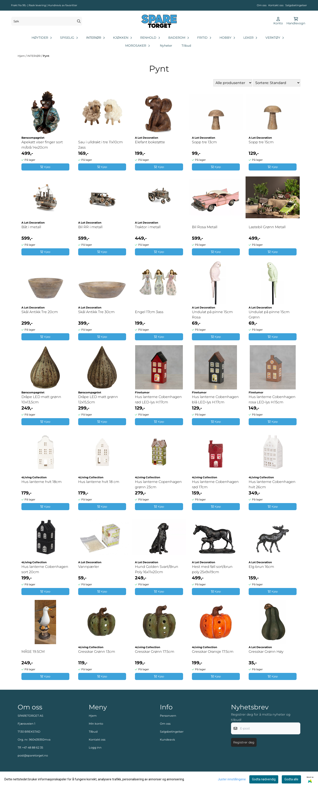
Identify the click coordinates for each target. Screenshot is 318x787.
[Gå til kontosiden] (278, 21)
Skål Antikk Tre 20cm (39, 312)
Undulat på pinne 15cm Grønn (269, 314)
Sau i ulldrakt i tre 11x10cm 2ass (100, 144)
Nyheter (166, 46)
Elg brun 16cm (261, 567)
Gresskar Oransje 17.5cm (212, 651)
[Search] (78, 21)
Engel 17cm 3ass (149, 312)
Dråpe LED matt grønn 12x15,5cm (98, 399)
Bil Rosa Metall (204, 227)
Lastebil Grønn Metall (267, 227)
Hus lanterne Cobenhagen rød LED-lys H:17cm (158, 399)
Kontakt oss (276, 5)
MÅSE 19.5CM (33, 651)
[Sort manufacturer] (232, 82)
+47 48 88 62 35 (32, 747)
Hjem (22, 55)
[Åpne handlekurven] (296, 21)
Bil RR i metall (90, 227)
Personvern (168, 715)
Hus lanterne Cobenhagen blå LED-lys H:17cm (215, 399)
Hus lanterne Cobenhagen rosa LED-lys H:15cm (272, 399)
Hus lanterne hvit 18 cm (98, 482)
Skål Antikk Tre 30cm (96, 312)
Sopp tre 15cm (261, 142)
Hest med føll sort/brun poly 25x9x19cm (212, 569)
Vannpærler (88, 567)
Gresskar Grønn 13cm (96, 651)
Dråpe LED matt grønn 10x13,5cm (41, 399)
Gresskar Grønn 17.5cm (154, 651)
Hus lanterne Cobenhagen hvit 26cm (272, 484)
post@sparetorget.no (33, 755)
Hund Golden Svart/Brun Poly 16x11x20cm (156, 569)
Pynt (46, 55)
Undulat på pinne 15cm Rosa (212, 314)
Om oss (262, 5)
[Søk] (46, 21)
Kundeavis (167, 739)
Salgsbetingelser (296, 5)
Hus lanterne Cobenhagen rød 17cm (215, 484)
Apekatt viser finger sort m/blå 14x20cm (42, 144)
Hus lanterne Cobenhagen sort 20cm (44, 569)
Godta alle (291, 779)
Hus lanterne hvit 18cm (41, 482)
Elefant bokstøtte (150, 142)
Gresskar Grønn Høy (266, 651)
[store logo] (159, 21)
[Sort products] (276, 82)
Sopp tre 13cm (204, 142)
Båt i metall (31, 227)
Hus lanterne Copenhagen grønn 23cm (158, 484)
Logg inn (95, 747)
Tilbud (186, 46)
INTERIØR (34, 55)
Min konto (96, 723)
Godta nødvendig (264, 779)
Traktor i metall (148, 227)
